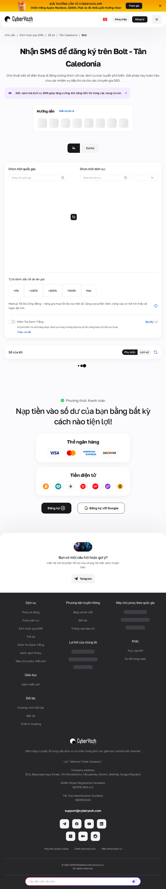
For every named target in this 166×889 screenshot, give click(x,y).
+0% (16, 290)
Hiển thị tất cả (66, 111)
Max (89, 290)
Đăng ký (139, 19)
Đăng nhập (121, 19)
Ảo (73, 148)
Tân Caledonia (68, 35)
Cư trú (90, 148)
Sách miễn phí (31, 684)
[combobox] (145, 178)
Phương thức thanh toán (85, 400)
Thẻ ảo (31, 636)
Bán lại (31, 715)
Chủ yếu (10, 35)
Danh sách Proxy (30, 653)
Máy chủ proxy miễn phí (31, 661)
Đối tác (31, 698)
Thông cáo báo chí (83, 628)
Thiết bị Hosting (31, 724)
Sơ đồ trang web (135, 658)
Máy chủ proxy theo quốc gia (135, 602)
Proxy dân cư (30, 620)
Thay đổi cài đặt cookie (56, 848)
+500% (71, 290)
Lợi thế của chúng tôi (83, 642)
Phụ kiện (129, 352)
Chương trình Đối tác (30, 707)
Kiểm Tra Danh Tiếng (31, 644)
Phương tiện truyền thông (83, 602)
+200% (52, 290)
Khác (135, 641)
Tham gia (134, 5)
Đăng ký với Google (101, 508)
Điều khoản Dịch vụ (112, 848)
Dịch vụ (31, 602)
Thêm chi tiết (24, 332)
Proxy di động (30, 612)
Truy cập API (135, 650)
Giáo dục (31, 675)
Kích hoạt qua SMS (32, 35)
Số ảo (51, 35)
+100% (33, 290)
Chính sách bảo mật (85, 848)
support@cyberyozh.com (83, 811)
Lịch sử (144, 352)
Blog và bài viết (83, 612)
